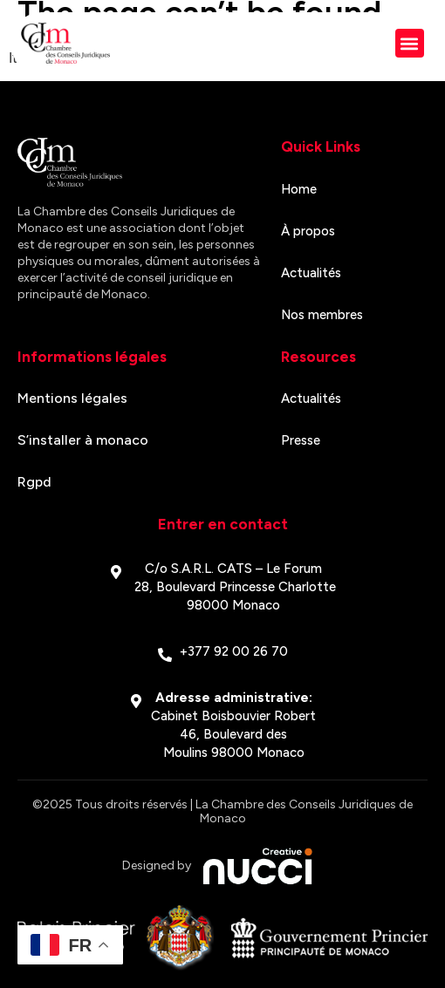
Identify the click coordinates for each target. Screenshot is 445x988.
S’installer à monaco (82, 440)
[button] (409, 43)
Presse (300, 440)
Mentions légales (72, 398)
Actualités (311, 273)
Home (299, 189)
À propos (308, 231)
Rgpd (34, 482)
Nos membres (322, 315)
